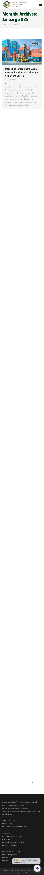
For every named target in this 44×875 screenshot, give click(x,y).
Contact (5, 860)
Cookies (5, 857)
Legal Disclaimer (7, 839)
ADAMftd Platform (8, 820)
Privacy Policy (7, 823)
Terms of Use (6, 833)
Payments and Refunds (10, 845)
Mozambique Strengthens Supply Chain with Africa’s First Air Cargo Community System (21, 72)
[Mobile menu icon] (40, 4)
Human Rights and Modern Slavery (13, 842)
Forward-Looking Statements (12, 836)
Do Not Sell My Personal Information (14, 826)
